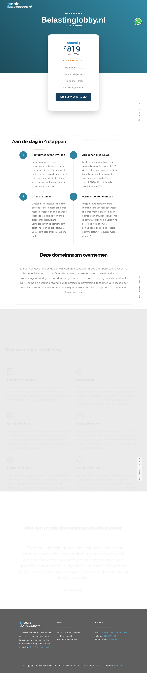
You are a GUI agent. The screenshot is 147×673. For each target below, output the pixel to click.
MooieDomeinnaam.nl (39, 647)
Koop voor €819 (73, 97)
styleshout (119, 666)
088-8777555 (110, 636)
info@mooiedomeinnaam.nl (114, 633)
